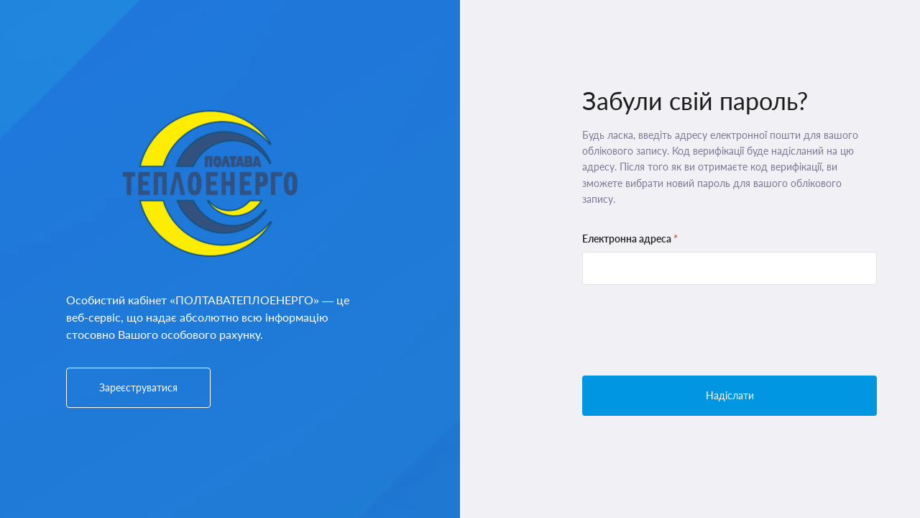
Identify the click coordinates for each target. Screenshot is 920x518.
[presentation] (691, 330)
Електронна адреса (630, 238)
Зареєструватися (138, 387)
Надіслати (730, 395)
